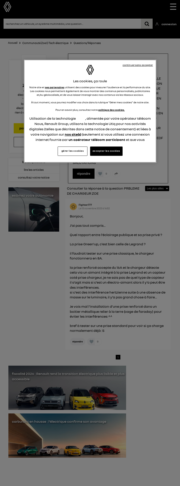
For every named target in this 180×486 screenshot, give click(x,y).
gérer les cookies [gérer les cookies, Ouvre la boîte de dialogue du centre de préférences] (72, 150)
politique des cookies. (111, 110)
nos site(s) (73, 134)
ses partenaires (54, 87)
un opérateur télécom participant (96, 140)
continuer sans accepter (138, 65)
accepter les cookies (106, 150)
